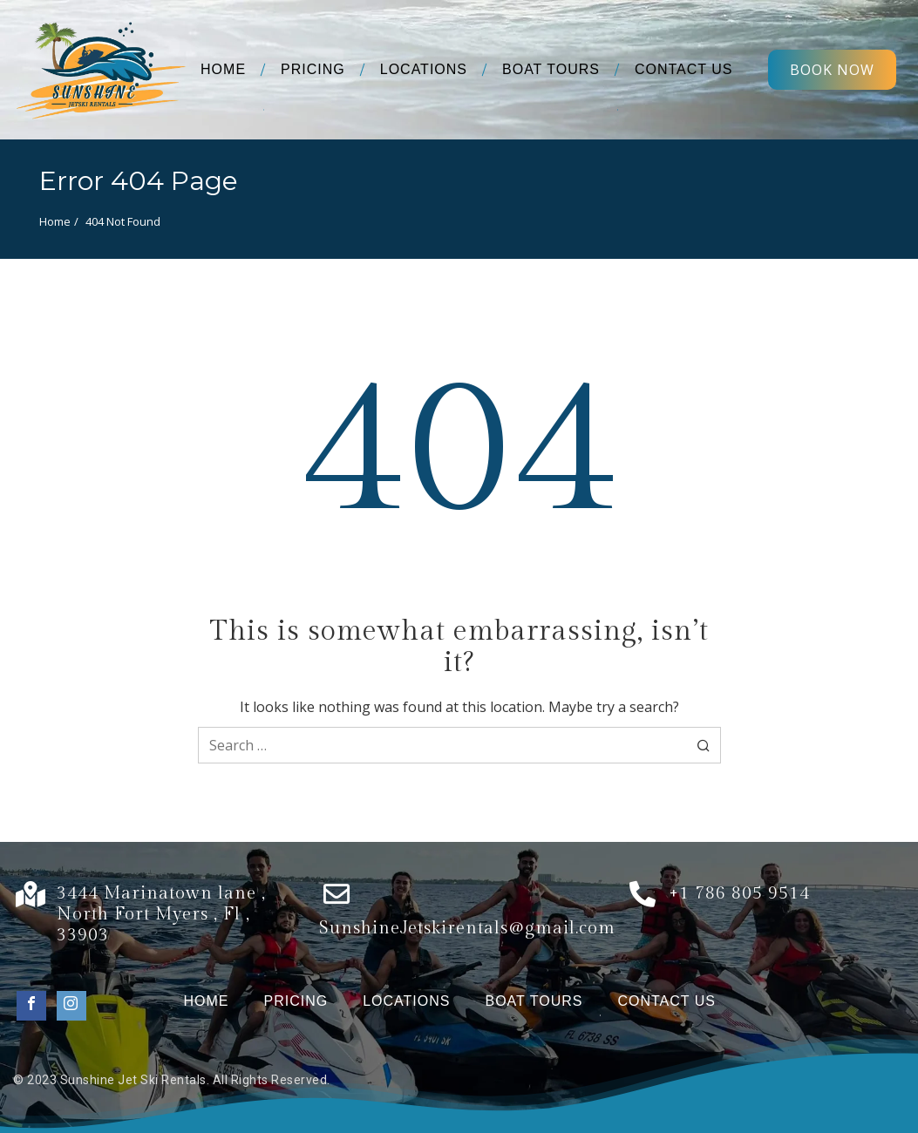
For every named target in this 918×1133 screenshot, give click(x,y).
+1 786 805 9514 (739, 893)
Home (55, 221)
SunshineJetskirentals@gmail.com (467, 928)
